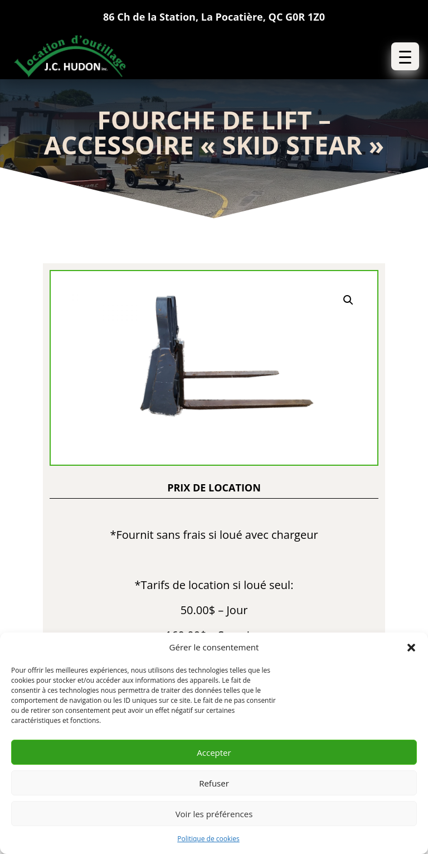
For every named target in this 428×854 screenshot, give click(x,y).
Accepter (214, 752)
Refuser (214, 783)
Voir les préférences (214, 813)
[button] (411, 647)
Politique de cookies (208, 838)
